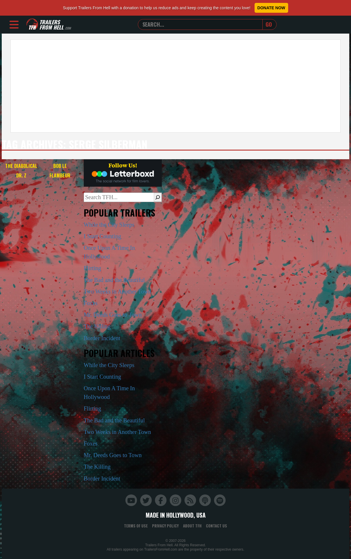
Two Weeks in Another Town (117, 291)
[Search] (158, 197)
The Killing (97, 326)
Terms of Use (136, 526)
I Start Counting (102, 236)
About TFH (192, 526)
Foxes (91, 303)
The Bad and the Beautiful (114, 280)
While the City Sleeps (109, 224)
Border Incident (102, 338)
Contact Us (216, 526)
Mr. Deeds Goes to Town (113, 314)
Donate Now (271, 8)
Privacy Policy (165, 526)
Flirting (92, 268)
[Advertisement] (175, 86)
